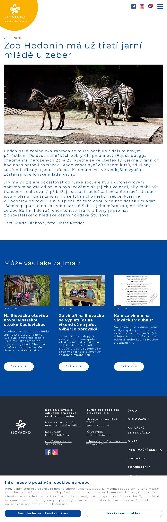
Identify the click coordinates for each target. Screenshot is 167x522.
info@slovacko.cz (58, 441)
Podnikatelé (139, 467)
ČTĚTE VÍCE (19, 366)
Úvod (132, 410)
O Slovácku (138, 419)
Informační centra (145, 449)
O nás (133, 441)
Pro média (137, 458)
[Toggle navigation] (160, 7)
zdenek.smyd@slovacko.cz (106, 441)
